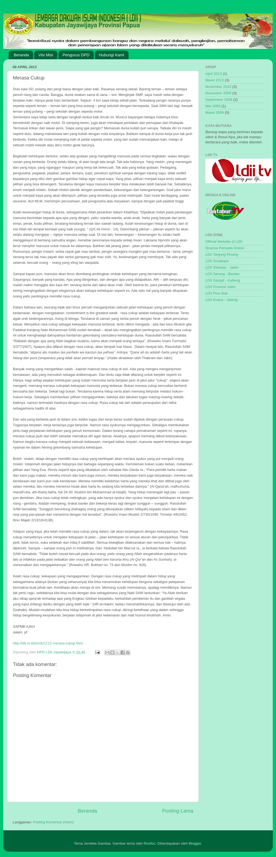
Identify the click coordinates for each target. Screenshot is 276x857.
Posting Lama (177, 811)
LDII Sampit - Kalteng (222, 280)
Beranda (21, 55)
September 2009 (218, 100)
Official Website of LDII (223, 242)
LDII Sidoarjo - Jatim (221, 267)
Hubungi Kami (111, 55)
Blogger (195, 843)
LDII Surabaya (217, 261)
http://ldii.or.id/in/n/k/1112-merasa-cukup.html (48, 643)
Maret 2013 (214, 80)
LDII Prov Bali (216, 293)
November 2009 (218, 93)
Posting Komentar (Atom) (53, 822)
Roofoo (150, 843)
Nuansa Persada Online (224, 248)
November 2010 (218, 87)
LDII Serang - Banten (222, 274)
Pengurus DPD (76, 55)
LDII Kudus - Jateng (221, 300)
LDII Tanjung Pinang (221, 254)
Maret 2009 (214, 112)
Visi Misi (45, 55)
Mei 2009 (212, 106)
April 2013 (213, 74)
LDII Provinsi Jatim (220, 287)
